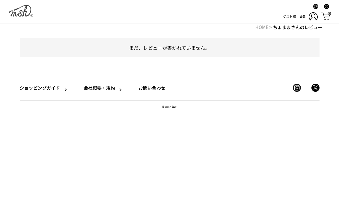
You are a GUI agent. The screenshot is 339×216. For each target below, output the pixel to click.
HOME (262, 27)
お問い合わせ (148, 88)
